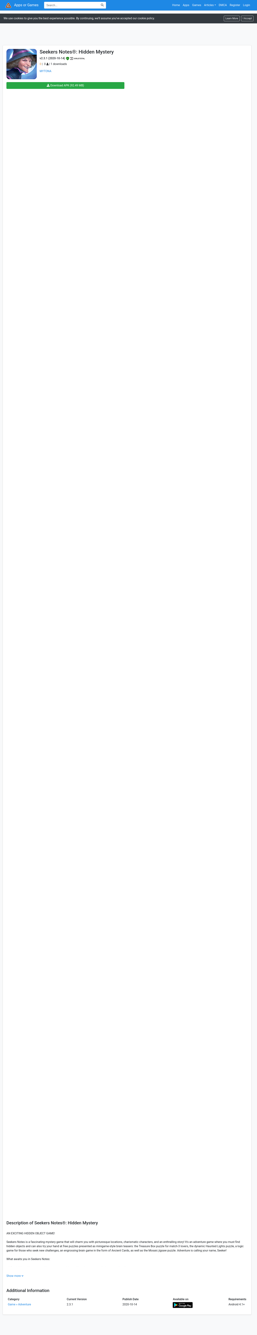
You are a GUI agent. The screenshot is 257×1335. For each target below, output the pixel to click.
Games (196, 5)
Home (176, 5)
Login (246, 5)
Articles (209, 5)
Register (235, 5)
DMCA (223, 5)
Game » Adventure (19, 1304)
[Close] (247, 18)
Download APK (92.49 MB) (65, 85)
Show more (13, 1276)
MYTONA (45, 71)
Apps (186, 5)
